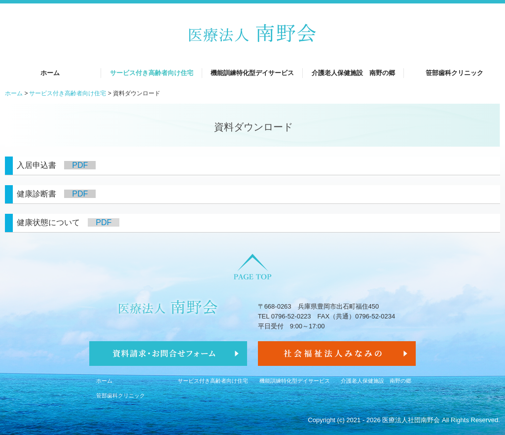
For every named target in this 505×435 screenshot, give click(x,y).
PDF (80, 165)
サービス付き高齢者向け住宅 (151, 73)
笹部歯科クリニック (454, 73)
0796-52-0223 (291, 316)
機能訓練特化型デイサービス (252, 73)
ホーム (50, 73)
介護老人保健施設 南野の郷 (353, 73)
